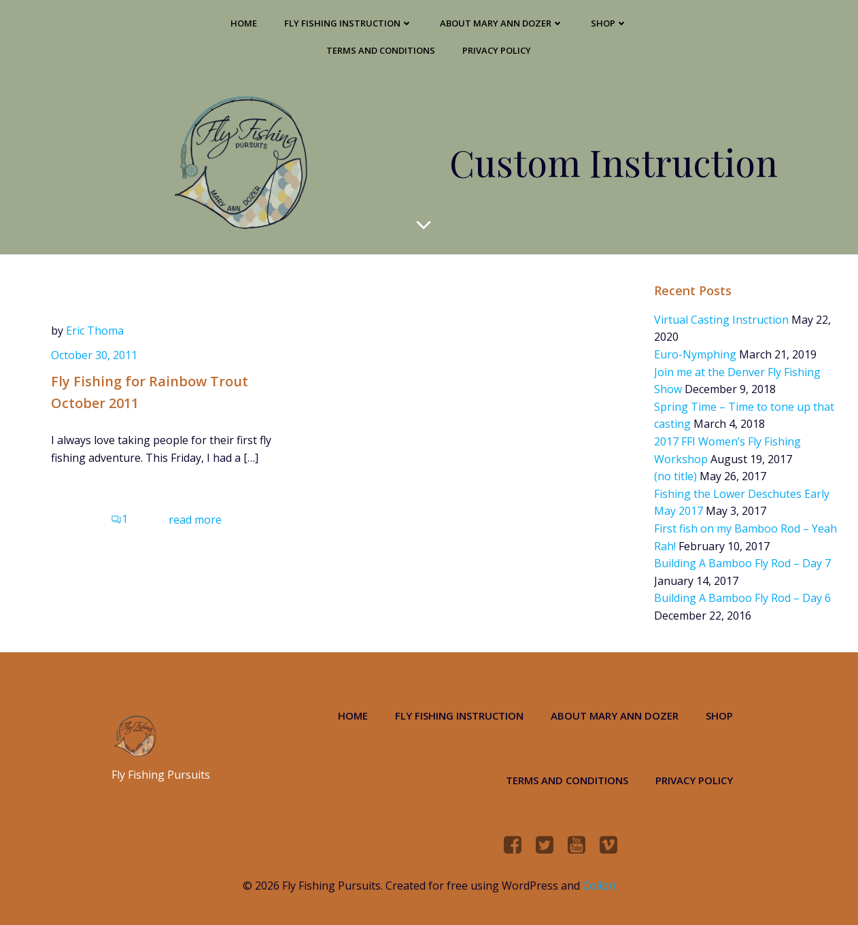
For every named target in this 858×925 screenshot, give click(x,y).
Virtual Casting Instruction (721, 319)
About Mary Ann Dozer (502, 23)
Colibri (599, 885)
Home (243, 23)
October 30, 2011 (94, 355)
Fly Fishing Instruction (348, 23)
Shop (609, 23)
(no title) (675, 476)
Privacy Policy (496, 50)
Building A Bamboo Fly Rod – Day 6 (742, 597)
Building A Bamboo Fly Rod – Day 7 (742, 563)
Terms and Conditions (380, 50)
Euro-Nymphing (695, 354)
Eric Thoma (95, 330)
